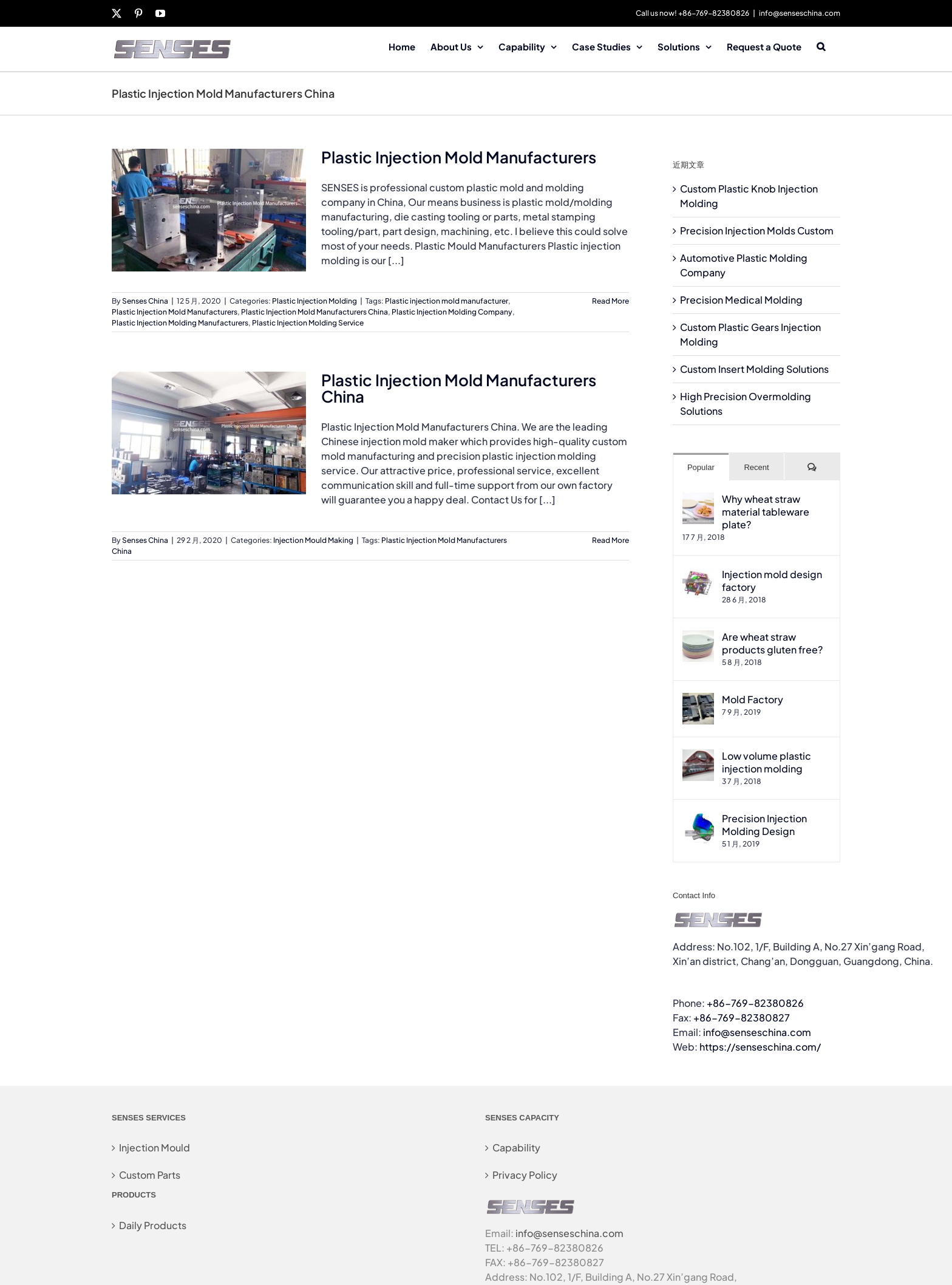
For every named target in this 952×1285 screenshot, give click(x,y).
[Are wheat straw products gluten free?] (698, 637)
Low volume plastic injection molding (766, 762)
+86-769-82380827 (741, 1017)
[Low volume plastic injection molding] (698, 756)
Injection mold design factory (772, 580)
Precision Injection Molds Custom (757, 230)
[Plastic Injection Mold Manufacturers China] (209, 433)
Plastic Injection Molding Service (308, 322)
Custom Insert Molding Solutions (754, 369)
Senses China (145, 300)
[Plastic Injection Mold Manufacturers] (209, 210)
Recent (756, 467)
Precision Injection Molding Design (764, 824)
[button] (821, 45)
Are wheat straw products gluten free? (772, 643)
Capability (516, 1147)
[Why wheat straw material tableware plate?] (698, 499)
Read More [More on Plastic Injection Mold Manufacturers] (610, 300)
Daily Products (152, 1225)
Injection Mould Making (313, 540)
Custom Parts (149, 1174)
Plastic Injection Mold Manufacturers (458, 157)
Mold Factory (752, 699)
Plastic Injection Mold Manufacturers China (314, 311)
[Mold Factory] (698, 700)
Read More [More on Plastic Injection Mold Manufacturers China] (610, 540)
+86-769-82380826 (755, 1003)
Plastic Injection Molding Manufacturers (180, 322)
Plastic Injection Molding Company (452, 311)
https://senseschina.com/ (760, 1046)
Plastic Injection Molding (314, 300)
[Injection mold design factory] (698, 574)
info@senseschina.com (799, 13)
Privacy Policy (524, 1174)
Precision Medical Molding (741, 299)
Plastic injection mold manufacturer (446, 300)
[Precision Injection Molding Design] (698, 819)
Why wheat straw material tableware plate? (765, 512)
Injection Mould (154, 1147)
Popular (701, 467)
